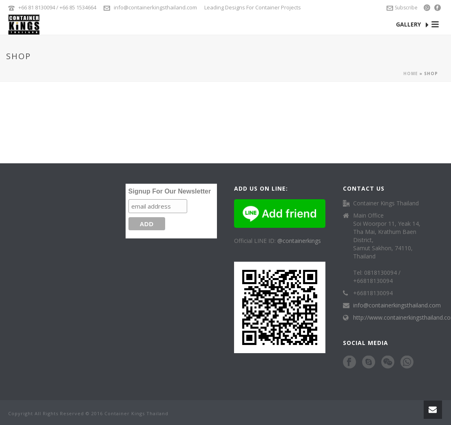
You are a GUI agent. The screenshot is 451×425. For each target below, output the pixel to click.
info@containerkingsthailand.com (155, 7)
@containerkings (299, 241)
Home (410, 73)
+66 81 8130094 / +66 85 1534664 (57, 7)
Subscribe (402, 7)
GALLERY (412, 24)
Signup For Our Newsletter (169, 191)
